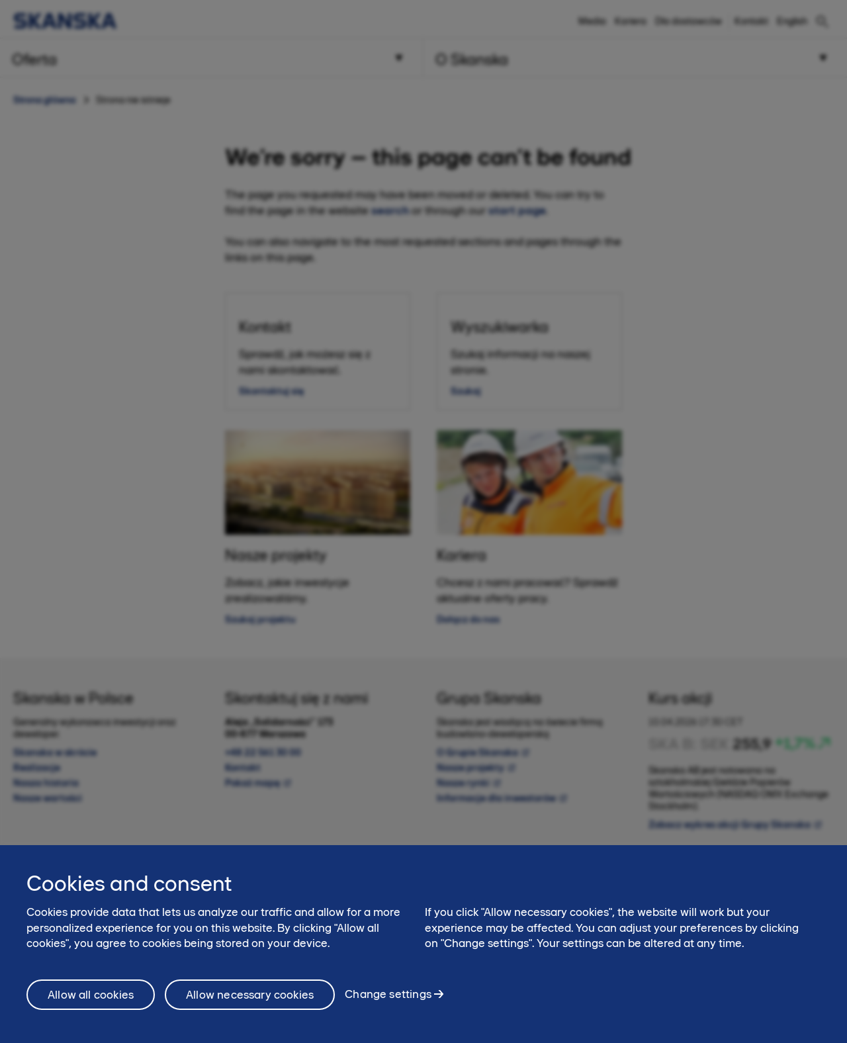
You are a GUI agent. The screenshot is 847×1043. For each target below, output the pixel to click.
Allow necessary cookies (250, 1006)
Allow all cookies (91, 1006)
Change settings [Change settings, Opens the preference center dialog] (388, 1006)
